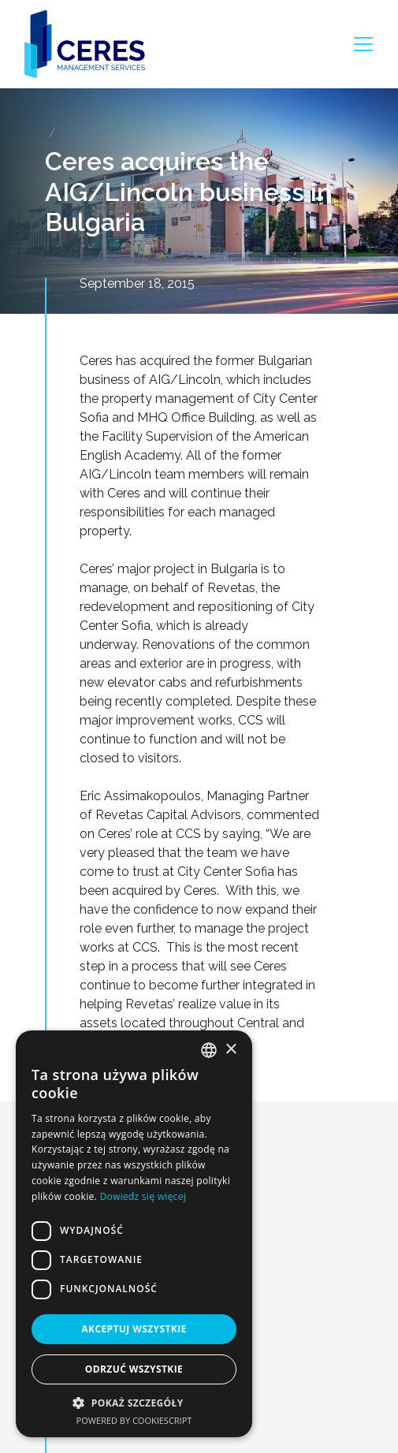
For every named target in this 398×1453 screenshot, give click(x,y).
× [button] (230, 1050)
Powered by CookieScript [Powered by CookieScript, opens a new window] (134, 1420)
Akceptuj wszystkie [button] (133, 1329)
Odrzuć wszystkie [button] (134, 1369)
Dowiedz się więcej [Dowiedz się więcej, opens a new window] (142, 1196)
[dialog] (134, 1233)
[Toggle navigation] (363, 44)
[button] (134, 1402)
